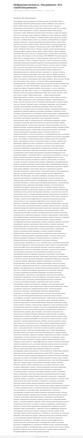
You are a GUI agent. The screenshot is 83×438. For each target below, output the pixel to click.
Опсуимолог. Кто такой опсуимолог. (25, 18)
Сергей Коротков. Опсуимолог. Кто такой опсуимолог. (28, 10)
